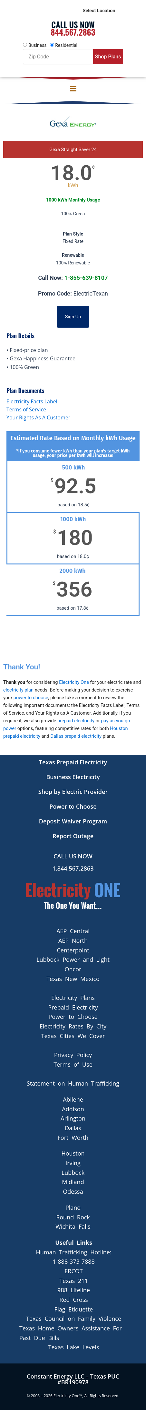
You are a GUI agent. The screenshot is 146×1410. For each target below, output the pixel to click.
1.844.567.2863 (72, 868)
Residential (66, 48)
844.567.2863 (73, 35)
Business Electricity (73, 777)
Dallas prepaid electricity (76, 740)
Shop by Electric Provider (73, 791)
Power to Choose (72, 806)
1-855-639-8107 (86, 281)
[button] (73, 92)
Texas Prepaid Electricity (73, 762)
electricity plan (18, 693)
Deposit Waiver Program (73, 821)
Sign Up (73, 320)
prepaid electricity (75, 724)
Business (37, 48)
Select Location (99, 12)
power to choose (31, 701)
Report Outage (73, 836)
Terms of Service (26, 412)
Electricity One (74, 685)
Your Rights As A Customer (38, 420)
